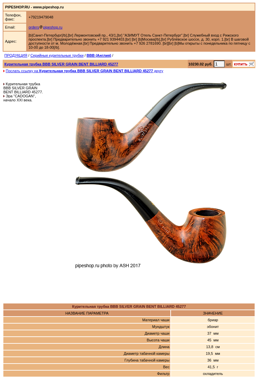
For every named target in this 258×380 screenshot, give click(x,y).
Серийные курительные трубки (56, 55)
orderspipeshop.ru (45, 27)
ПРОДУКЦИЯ (15, 55)
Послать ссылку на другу (84, 71)
